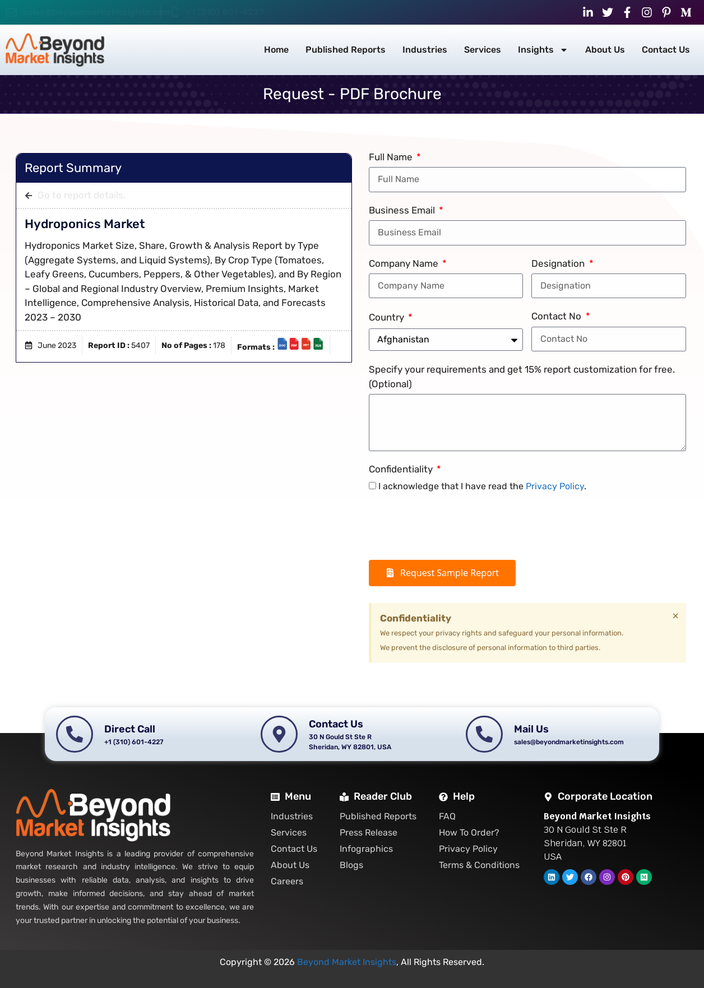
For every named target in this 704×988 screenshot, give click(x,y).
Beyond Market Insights (346, 962)
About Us (605, 49)
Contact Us (666, 49)
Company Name (405, 263)
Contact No (557, 316)
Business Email (403, 210)
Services (482, 49)
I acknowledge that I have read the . (482, 486)
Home (276, 49)
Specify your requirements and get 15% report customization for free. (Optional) (522, 376)
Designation (559, 263)
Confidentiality (402, 469)
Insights (543, 50)
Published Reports (345, 49)
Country (387, 317)
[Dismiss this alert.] (675, 616)
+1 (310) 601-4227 (225, 12)
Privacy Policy (555, 486)
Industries (424, 49)
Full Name (392, 157)
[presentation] (454, 527)
